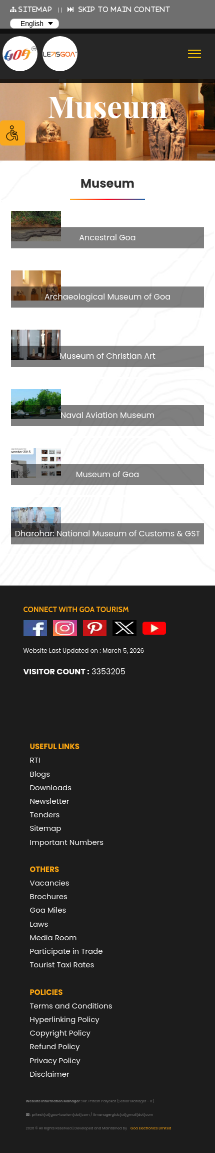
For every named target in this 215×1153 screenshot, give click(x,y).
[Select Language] (34, 24)
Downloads (51, 787)
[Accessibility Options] (12, 133)
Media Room (53, 937)
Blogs (40, 774)
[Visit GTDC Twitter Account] (124, 628)
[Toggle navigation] (195, 53)
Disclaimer (50, 1074)
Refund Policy (55, 1046)
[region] (107, 373)
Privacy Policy (55, 1060)
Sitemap (46, 828)
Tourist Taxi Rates (62, 964)
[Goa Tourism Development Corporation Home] (20, 54)
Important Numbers (67, 842)
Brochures (49, 896)
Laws (39, 924)
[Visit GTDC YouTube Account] (154, 628)
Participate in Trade (66, 951)
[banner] (107, 105)
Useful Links (55, 746)
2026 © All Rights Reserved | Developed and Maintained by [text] (99, 1128)
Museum (108, 105)
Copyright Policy (60, 1033)
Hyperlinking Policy (65, 1019)
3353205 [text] (75, 671)
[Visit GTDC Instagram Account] (65, 628)
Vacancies (50, 883)
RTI (35, 760)
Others (45, 869)
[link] (107, 229)
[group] (107, 229)
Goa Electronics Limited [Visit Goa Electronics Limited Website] (150, 1128)
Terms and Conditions (71, 1005)
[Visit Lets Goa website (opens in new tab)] (60, 53)
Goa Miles (48, 910)
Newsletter (50, 801)
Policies (46, 992)
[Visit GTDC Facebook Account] (36, 628)
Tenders (45, 814)
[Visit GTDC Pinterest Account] (95, 628)
